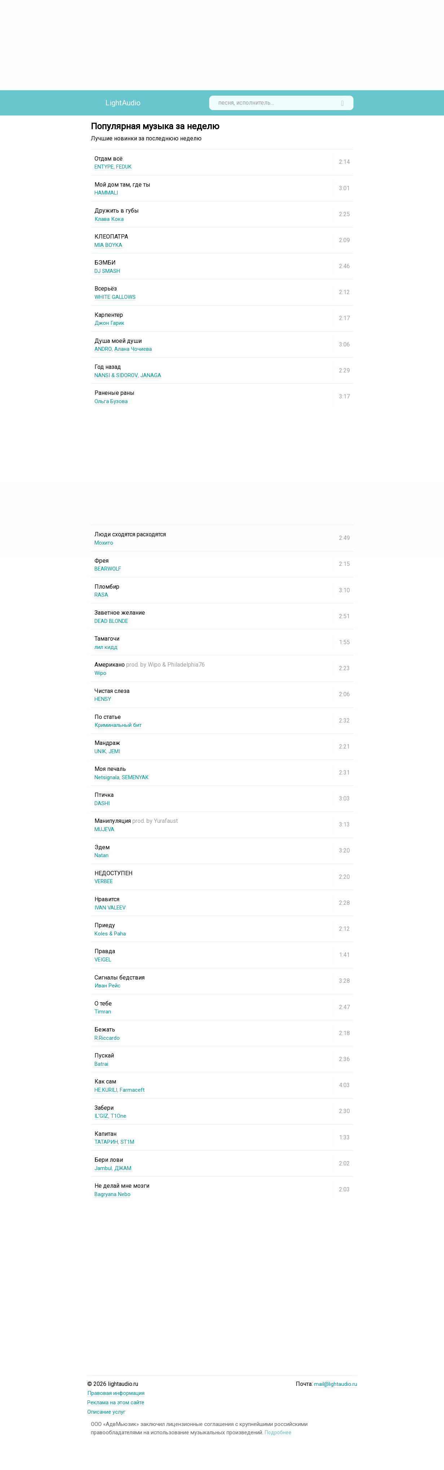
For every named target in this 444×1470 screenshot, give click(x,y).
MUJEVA (105, 829)
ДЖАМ (124, 1168)
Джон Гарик (110, 322)
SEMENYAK (138, 777)
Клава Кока (110, 218)
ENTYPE (104, 166)
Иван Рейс (108, 985)
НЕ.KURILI (107, 1089)
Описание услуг (108, 1411)
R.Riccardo (107, 1037)
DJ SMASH (108, 270)
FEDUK (127, 166)
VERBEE (104, 881)
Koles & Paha (111, 933)
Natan (101, 855)
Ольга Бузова (112, 401)
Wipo (100, 672)
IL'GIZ (102, 1115)
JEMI (116, 751)
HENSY (103, 698)
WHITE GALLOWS (116, 296)
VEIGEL (103, 959)
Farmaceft (136, 1089)
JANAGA (155, 375)
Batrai (101, 1063)
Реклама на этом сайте (118, 1402)
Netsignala (108, 777)
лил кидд (106, 647)
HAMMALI (107, 192)
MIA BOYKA (109, 244)
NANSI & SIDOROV (118, 375)
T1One (120, 1115)
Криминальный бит (120, 724)
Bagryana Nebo (113, 1194)
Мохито (104, 542)
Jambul (103, 1168)
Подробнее (279, 1431)
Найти (342, 102)
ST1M (129, 1141)
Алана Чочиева (136, 348)
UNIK (100, 751)
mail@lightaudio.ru (334, 1383)
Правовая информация (118, 1393)
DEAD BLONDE (113, 621)
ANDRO (103, 348)
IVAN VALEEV (111, 907)
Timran (102, 1011)
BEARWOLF (109, 568)
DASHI (102, 803)
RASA (101, 594)
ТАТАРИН (106, 1141)
